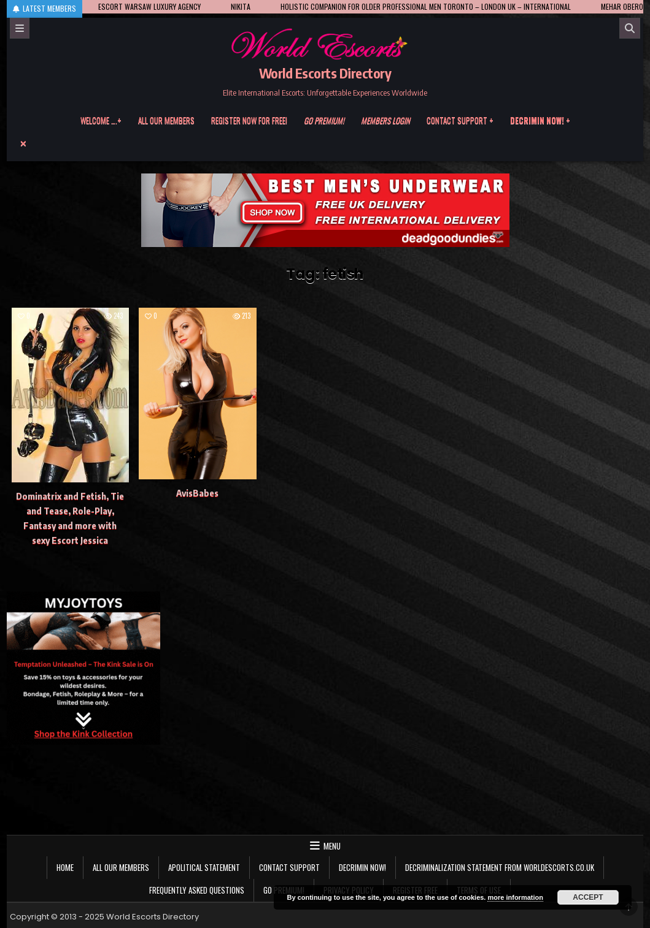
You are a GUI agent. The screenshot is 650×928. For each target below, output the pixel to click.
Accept (588, 897)
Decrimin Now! (362, 867)
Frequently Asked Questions (196, 890)
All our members (166, 120)
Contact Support (289, 867)
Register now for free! (249, 120)
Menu (332, 846)
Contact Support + (460, 120)
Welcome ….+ (101, 120)
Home (65, 867)
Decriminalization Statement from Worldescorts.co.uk (499, 867)
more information (515, 897)
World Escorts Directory (325, 73)
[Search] (629, 28)
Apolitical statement (204, 867)
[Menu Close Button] (325, 143)
